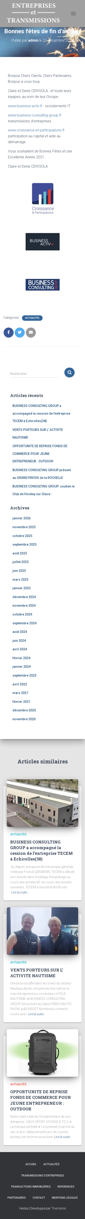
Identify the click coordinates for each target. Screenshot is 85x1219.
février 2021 (21, 701)
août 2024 (19, 632)
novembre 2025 (24, 527)
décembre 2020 (24, 710)
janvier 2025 (21, 588)
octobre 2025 (22, 536)
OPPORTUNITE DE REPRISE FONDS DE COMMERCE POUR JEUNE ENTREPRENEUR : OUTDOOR (39, 453)
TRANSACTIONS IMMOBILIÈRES (31, 1186)
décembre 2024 (24, 597)
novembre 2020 (24, 719)
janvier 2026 (21, 518)
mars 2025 (20, 579)
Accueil (30, 1164)
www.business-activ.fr (25, 106)
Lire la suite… (20, 892)
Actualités (32, 318)
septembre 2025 (24, 544)
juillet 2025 (20, 562)
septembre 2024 (24, 623)
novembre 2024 (24, 605)
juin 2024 (19, 640)
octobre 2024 (22, 614)
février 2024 (21, 658)
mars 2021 (20, 693)
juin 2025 (19, 571)
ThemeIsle (58, 1208)
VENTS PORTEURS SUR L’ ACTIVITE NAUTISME (36, 972)
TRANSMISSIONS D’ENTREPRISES (42, 1175)
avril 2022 (19, 684)
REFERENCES (66, 1186)
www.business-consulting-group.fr (34, 115)
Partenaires (16, 1197)
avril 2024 (19, 649)
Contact (39, 1197)
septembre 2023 (24, 675)
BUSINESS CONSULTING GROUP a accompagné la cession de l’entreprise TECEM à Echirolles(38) (41, 413)
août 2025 (19, 553)
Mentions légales (65, 1197)
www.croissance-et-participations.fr (36, 130)
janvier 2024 (21, 666)
